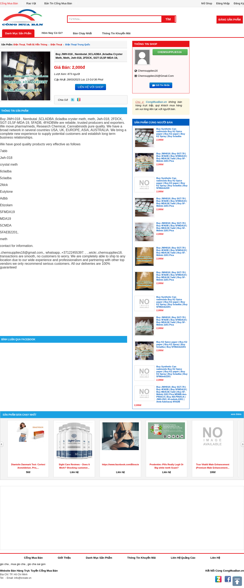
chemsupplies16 (148, 70)
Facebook (228, 579)
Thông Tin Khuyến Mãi (116, 33)
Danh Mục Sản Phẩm (18, 33)
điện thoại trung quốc (77, 44)
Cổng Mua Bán (9, 3)
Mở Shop (206, 3)
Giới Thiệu (64, 557)
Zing (78, 99)
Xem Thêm (236, 414)
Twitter (72, 99)
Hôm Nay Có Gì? (52, 32)
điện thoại (56, 44)
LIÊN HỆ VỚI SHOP (90, 87)
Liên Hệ (215, 557)
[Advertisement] (63, 301)
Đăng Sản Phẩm (230, 19)
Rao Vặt (31, 3)
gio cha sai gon (36, 564)
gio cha (4, 564)
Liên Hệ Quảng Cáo (183, 557)
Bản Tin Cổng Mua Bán (58, 3)
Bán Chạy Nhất (82, 33)
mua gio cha (18, 564)
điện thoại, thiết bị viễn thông (30, 44)
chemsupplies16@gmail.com (156, 75)
